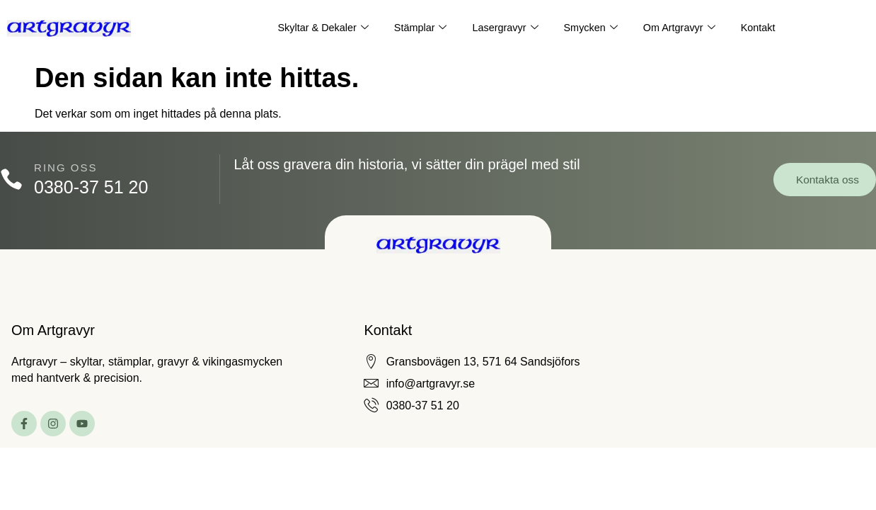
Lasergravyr (504, 28)
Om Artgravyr (682, 28)
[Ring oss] (12, 179)
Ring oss (67, 168)
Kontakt (764, 28)
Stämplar (418, 28)
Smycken (593, 28)
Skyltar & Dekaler (318, 28)
